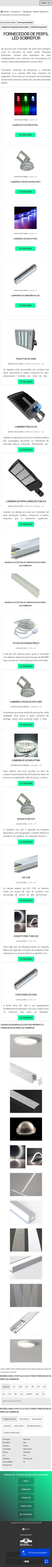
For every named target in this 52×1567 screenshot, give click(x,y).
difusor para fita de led (25, 22)
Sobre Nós (26, 1489)
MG (20, 1387)
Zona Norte (23, 1419)
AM (37, 1394)
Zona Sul (7, 1426)
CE (22, 1394)
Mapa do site (26, 1506)
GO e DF (29, 1394)
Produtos (26, 1498)
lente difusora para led (38, 27)
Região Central (10, 1419)
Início (26, 1481)
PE (10, 1394)
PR (38, 1387)
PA (43, 1394)
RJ (14, 1387)
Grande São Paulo (34, 1426)
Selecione (6, 1387)
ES (27, 1387)
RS (4, 1394)
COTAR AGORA (25, 135)
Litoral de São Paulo (11, 1432)
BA (16, 1394)
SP (32, 1387)
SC (44, 1387)
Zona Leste (18, 1426)
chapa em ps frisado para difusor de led (14, 27)
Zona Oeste (36, 1419)
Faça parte (26, 1514)
